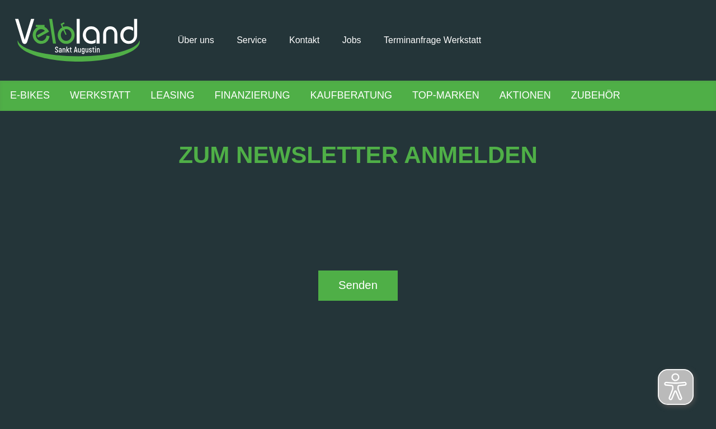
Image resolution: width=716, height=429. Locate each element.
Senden (358, 285)
